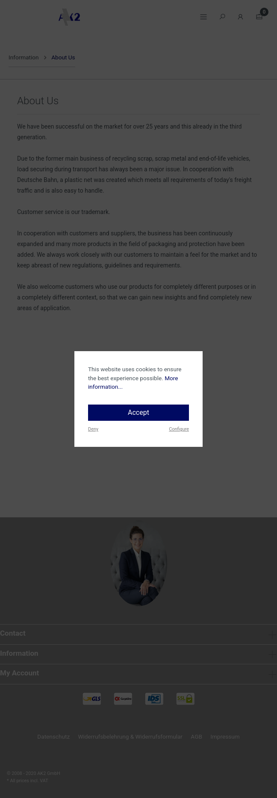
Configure (179, 429)
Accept (138, 412)
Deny (93, 429)
